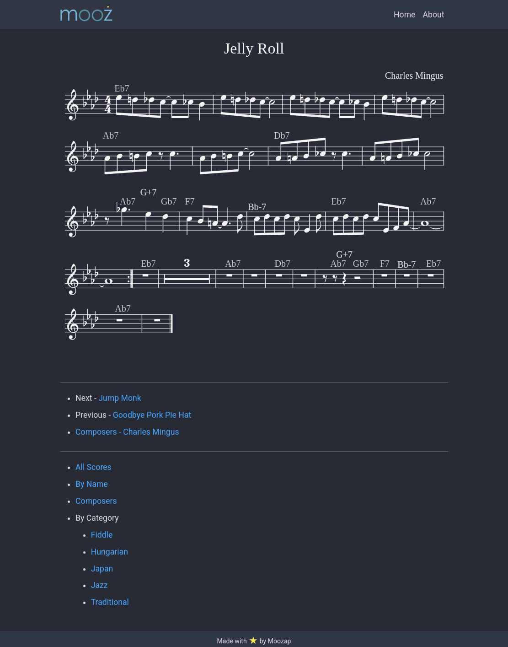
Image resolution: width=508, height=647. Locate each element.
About (433, 14)
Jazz (99, 585)
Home (404, 14)
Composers (96, 501)
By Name (91, 484)
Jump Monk (119, 398)
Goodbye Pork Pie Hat (152, 415)
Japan (102, 568)
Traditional (110, 602)
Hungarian (109, 551)
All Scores (93, 467)
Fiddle (102, 534)
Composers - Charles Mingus (127, 432)
